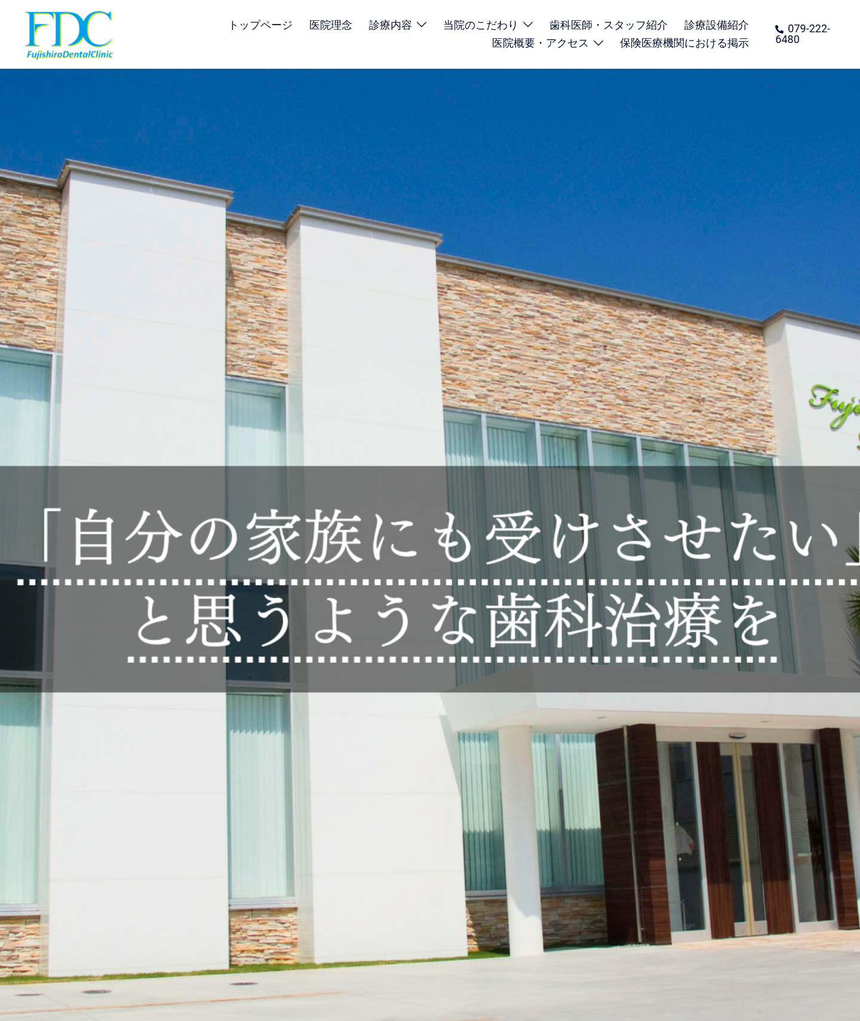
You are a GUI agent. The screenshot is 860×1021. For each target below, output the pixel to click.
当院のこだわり (480, 25)
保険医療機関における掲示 (684, 42)
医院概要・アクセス (540, 42)
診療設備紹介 (716, 25)
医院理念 (330, 25)
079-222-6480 (802, 34)
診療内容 (390, 25)
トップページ (260, 25)
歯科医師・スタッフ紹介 (608, 25)
